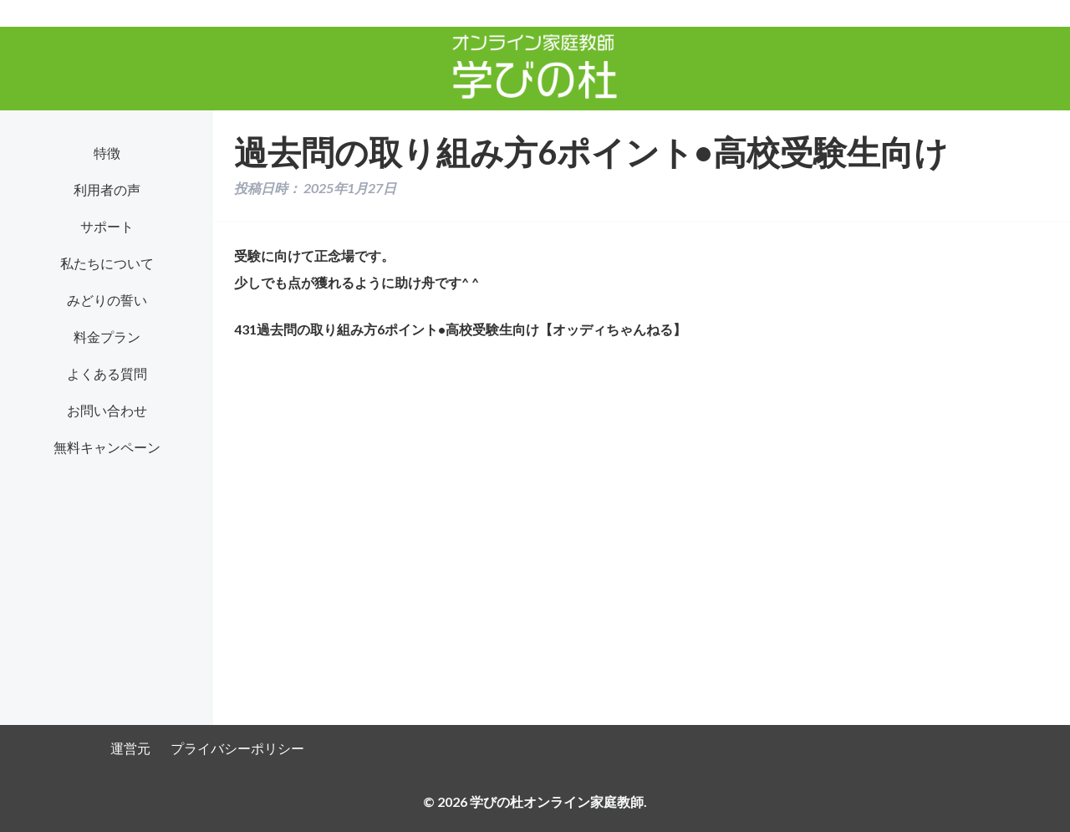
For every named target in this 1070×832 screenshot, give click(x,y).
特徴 (107, 153)
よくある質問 (107, 373)
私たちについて (107, 263)
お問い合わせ (107, 410)
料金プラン (107, 337)
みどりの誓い (107, 300)
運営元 (130, 748)
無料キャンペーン (107, 447)
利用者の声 (107, 189)
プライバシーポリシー (237, 748)
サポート (107, 226)
